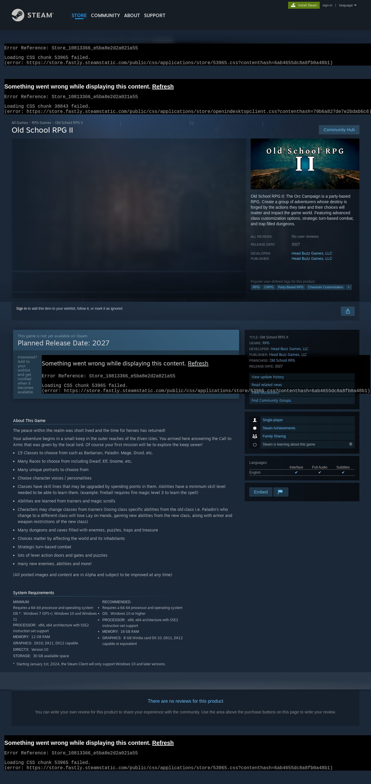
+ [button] (349, 294)
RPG (256, 294)
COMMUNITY (105, 15)
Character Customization (325, 294)
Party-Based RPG (290, 294)
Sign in (21, 315)
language (346, 5)
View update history (268, 455)
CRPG (269, 294)
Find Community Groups (271, 478)
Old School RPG (282, 438)
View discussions (265, 470)
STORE (79, 15)
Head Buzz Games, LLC (312, 260)
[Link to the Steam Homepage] (33, 19)
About (132, 15)
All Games (20, 129)
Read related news (267, 463)
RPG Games (41, 129)
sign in (327, 5)
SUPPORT (155, 15)
